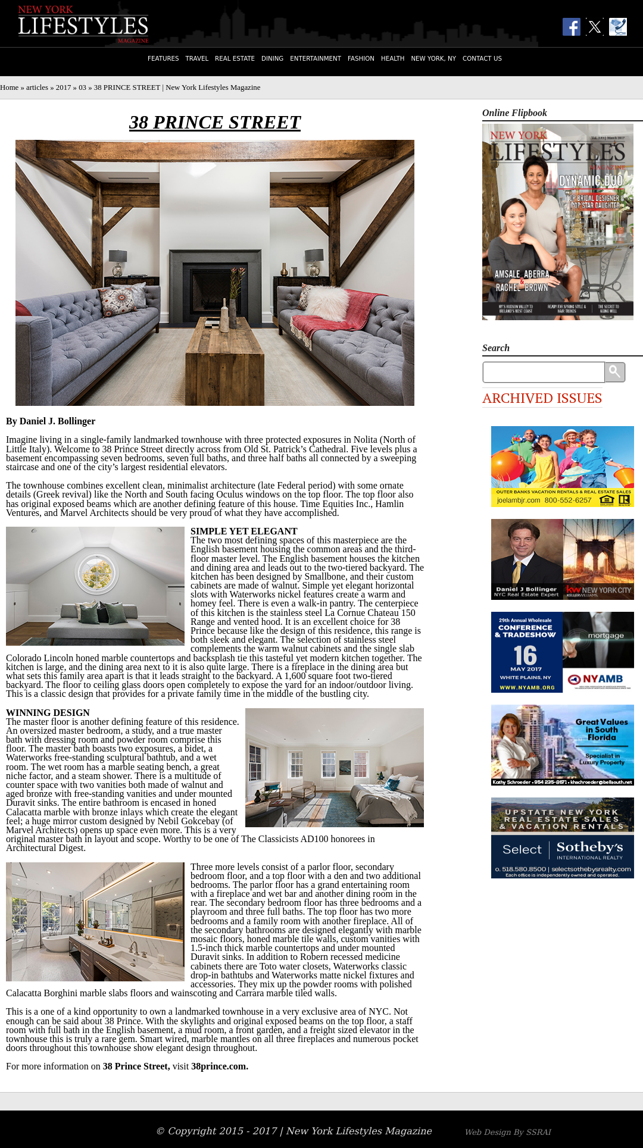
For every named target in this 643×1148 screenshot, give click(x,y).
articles (37, 87)
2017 (63, 87)
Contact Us (482, 58)
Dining (272, 58)
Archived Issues (542, 397)
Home (9, 87)
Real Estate (235, 58)
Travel (197, 58)
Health (392, 58)
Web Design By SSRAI (507, 1132)
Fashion (361, 58)
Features (163, 58)
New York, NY (433, 58)
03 (82, 87)
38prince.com (218, 1066)
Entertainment (315, 58)
